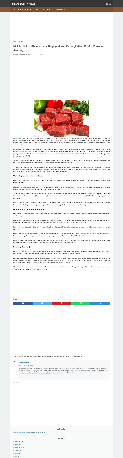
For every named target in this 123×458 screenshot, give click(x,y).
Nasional (99, 17)
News (21, 6)
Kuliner (50, 6)
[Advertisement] (45, 24)
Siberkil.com (17, 136)
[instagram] (109, 2)
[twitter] (32, 328)
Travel (38, 6)
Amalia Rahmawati (24, 390)
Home (15, 6)
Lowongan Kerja (60, 6)
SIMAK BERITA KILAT (24, 2)
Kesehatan (29, 6)
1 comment (40, 52)
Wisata (88, 46)
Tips (44, 6)
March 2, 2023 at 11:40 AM (26, 392)
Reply (20, 407)
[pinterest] (45, 328)
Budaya (86, 17)
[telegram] (71, 328)
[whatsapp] (58, 328)
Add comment (16, 413)
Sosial (88, 37)
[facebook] (106, 2)
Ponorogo (87, 20)
